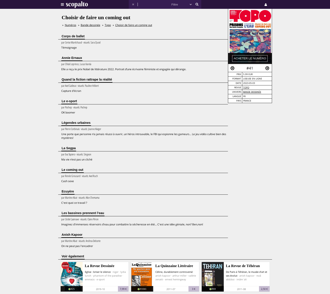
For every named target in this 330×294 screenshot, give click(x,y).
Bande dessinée (252, 91)
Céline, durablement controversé (174, 271)
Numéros (70, 25)
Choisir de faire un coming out (133, 25)
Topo (246, 87)
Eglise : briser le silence (98, 271)
